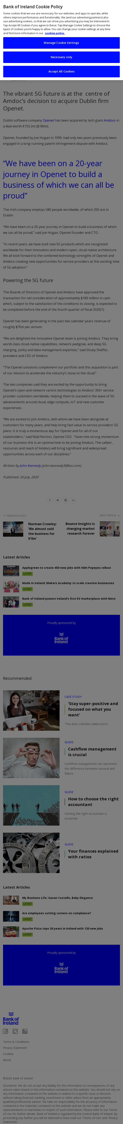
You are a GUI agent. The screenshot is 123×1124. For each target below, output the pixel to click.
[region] (61, 40)
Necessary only (61, 57)
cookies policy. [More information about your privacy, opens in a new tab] (55, 33)
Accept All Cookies (61, 71)
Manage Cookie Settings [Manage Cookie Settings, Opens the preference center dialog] (61, 43)
